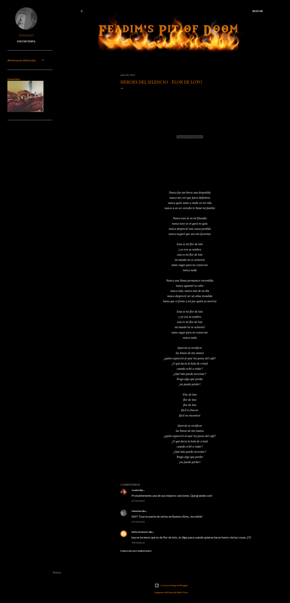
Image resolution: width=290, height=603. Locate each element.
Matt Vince (182, 592)
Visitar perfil (26, 41)
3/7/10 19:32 (138, 521)
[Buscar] (257, 11)
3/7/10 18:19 (138, 500)
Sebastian (136, 511)
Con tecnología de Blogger (171, 585)
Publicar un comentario (135, 551)
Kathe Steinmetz (140, 532)
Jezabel (135, 490)
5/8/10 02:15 (138, 542)
